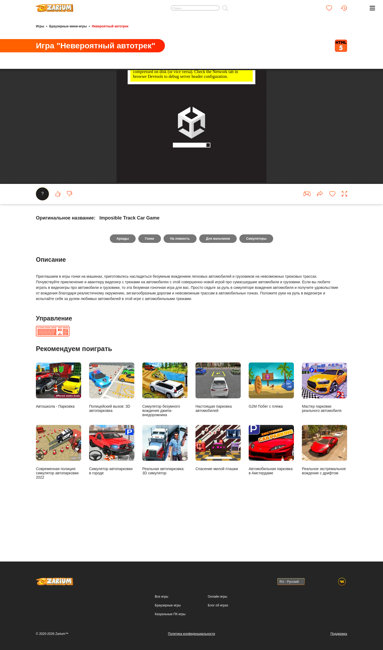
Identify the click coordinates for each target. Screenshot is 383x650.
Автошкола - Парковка (58, 433)
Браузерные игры (168, 605)
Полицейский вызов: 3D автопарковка (111, 435)
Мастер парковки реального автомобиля (324, 435)
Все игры (161, 596)
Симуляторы (257, 286)
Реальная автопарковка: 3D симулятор (165, 498)
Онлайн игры (217, 596)
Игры (40, 26)
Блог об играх (218, 605)
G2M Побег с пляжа (271, 433)
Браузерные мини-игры (68, 26)
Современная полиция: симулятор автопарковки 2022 (58, 500)
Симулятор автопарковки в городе (111, 498)
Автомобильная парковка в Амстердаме (271, 498)
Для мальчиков (218, 286)
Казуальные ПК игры (170, 614)
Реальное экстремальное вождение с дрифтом (324, 498)
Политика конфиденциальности (191, 634)
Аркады (122, 286)
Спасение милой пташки (218, 496)
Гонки (149, 286)
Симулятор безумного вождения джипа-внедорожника (165, 437)
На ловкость (180, 286)
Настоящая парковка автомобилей (218, 435)
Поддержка (338, 634)
